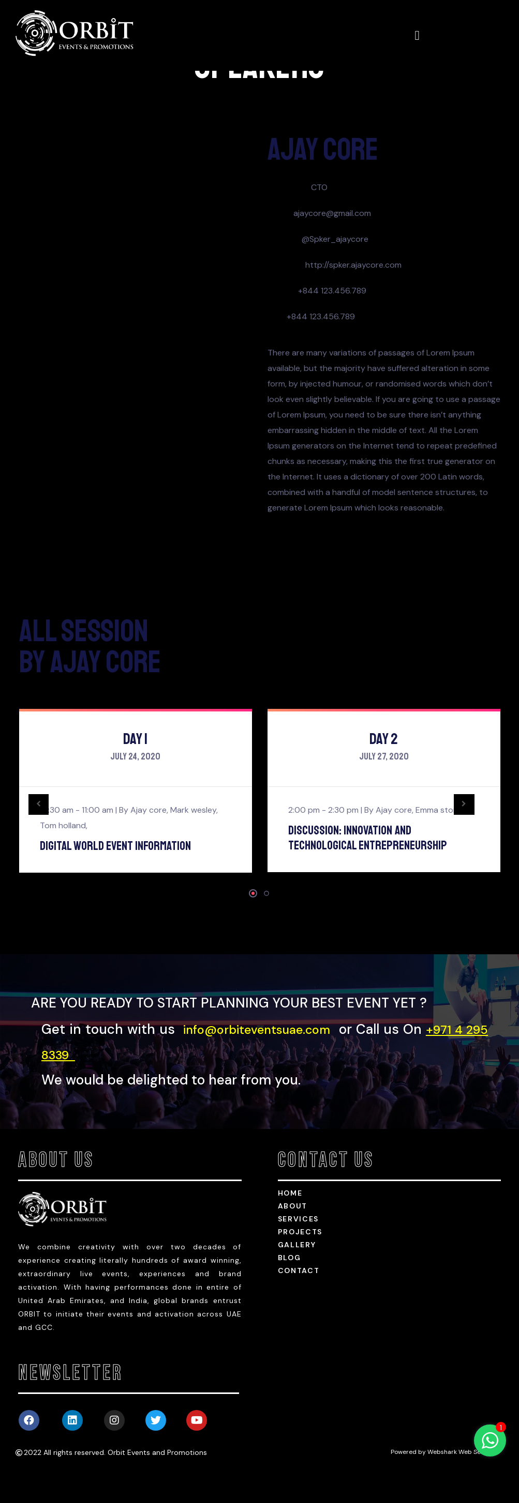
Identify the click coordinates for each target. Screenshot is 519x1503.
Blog (289, 1289)
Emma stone (439, 841)
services (298, 1251)
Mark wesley (193, 841)
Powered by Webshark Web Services (444, 1484)
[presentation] (44, 836)
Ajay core (148, 841)
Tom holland (63, 857)
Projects (300, 1263)
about (293, 1238)
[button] (253, 925)
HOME (290, 1225)
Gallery (297, 1276)
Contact (299, 1302)
